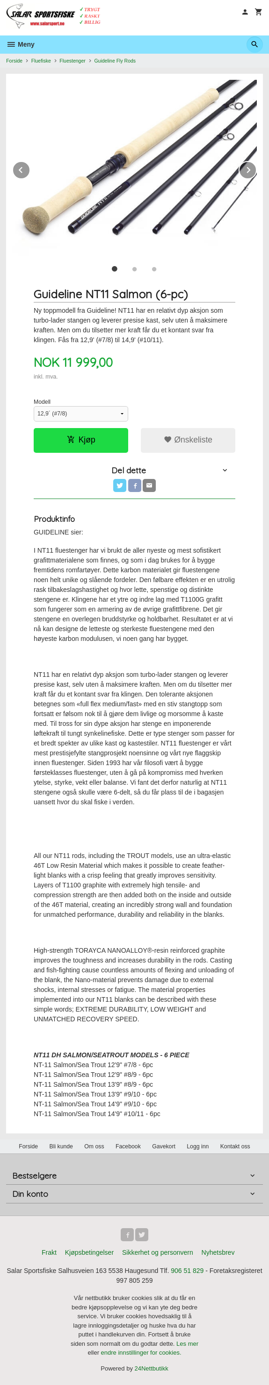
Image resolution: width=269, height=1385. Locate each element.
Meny (20, 44)
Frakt (49, 1252)
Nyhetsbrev (218, 1252)
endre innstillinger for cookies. (141, 1352)
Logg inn (198, 1146)
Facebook (128, 1146)
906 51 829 (187, 1270)
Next (256, 168)
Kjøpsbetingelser (89, 1252)
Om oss (94, 1146)
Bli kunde (61, 1146)
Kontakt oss (235, 1146)
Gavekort (163, 1146)
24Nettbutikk (151, 1368)
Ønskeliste (188, 439)
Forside (14, 60)
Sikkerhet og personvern (157, 1252)
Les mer (187, 1343)
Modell (42, 402)
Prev (29, 168)
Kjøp (81, 439)
